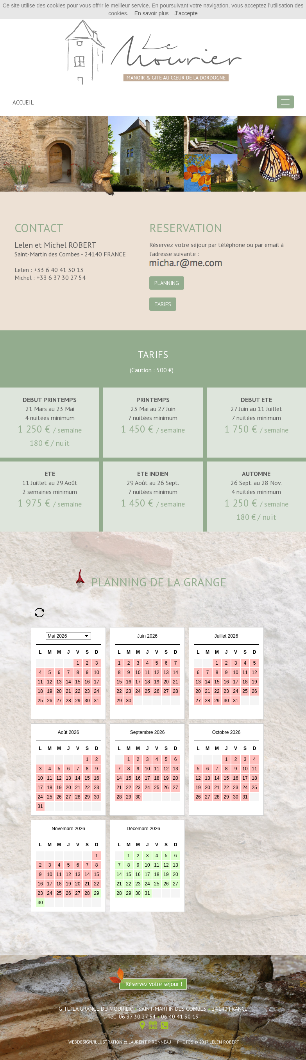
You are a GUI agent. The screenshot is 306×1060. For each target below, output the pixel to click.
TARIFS (162, 304)
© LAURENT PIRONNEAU (147, 1042)
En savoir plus (151, 13)
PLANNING (166, 283)
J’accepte (186, 13)
